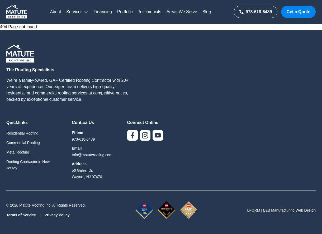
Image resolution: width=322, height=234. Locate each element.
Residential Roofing (22, 133)
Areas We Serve (182, 11)
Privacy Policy (57, 215)
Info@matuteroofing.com (92, 155)
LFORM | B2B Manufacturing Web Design (281, 210)
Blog (206, 11)
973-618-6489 (255, 11)
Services (77, 11)
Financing (103, 11)
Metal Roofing (17, 152)
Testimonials (149, 11)
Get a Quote (298, 11)
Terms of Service (21, 215)
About (55, 11)
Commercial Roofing (23, 143)
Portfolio (125, 11)
